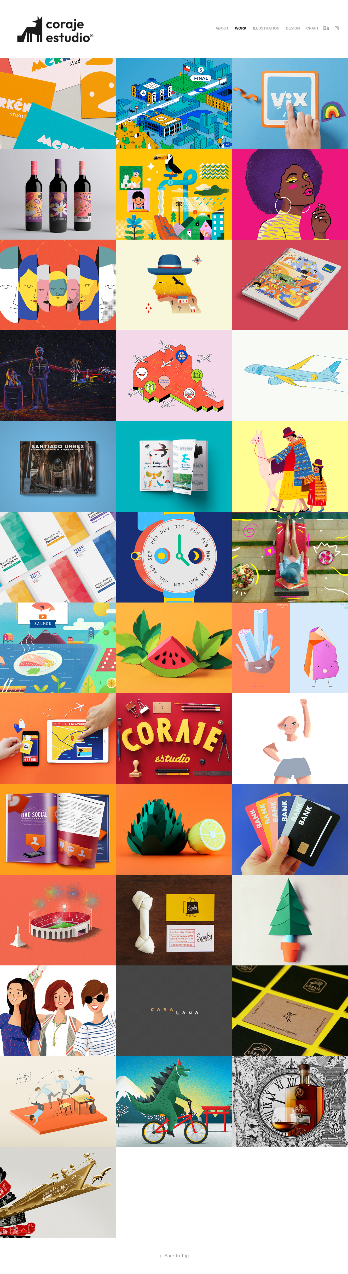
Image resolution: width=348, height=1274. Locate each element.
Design (293, 28)
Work (240, 28)
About (222, 28)
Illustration (266, 28)
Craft (312, 28)
